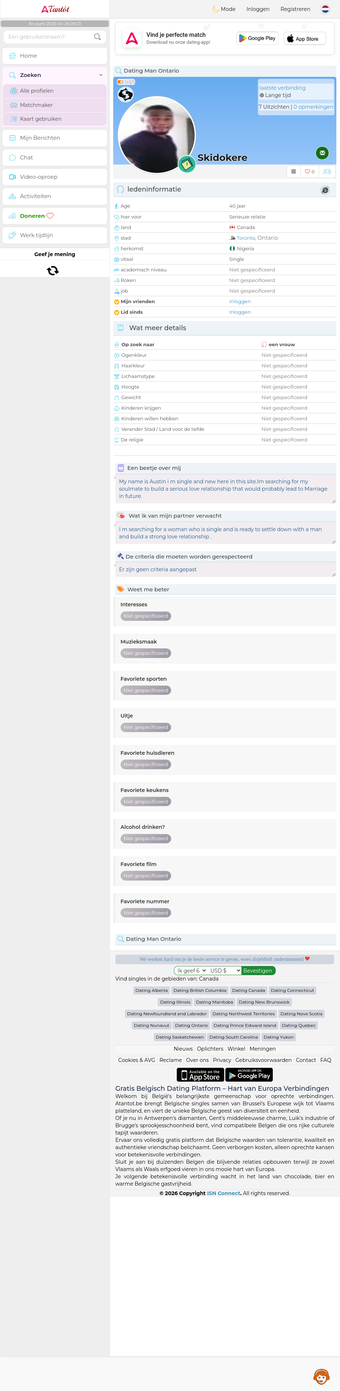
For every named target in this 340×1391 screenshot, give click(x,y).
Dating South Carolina (233, 1231)
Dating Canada (248, 1184)
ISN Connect (223, 1387)
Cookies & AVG (136, 1254)
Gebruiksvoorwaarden (263, 1254)
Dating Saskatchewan (180, 1231)
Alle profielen (32, 90)
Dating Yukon (279, 1231)
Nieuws (183, 1243)
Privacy (222, 1254)
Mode (224, 9)
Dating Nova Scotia (301, 1207)
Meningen (262, 1243)
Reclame (170, 1254)
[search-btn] (97, 37)
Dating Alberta (151, 1184)
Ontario (267, 237)
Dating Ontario (191, 1219)
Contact (306, 1254)
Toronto (246, 238)
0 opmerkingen (313, 107)
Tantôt (55, 9)
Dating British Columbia (199, 1184)
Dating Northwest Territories (244, 1207)
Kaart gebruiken (36, 119)
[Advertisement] (225, 38)
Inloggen (258, 9)
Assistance (321, 1376)
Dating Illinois (175, 1196)
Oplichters (210, 1243)
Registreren (295, 9)
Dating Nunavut (151, 1219)
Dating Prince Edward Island (245, 1219)
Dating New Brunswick (264, 1196)
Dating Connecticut (292, 1184)
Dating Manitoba (214, 1196)
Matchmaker (31, 105)
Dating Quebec (299, 1219)
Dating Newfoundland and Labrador (167, 1207)
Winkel (236, 1243)
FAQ (325, 1254)
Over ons (197, 1254)
